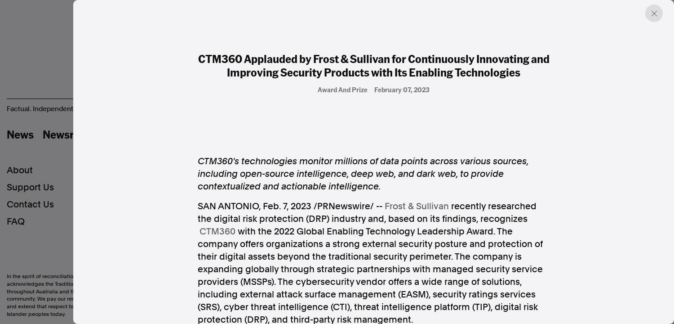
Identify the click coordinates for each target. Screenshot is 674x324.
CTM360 (217, 231)
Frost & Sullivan (417, 206)
